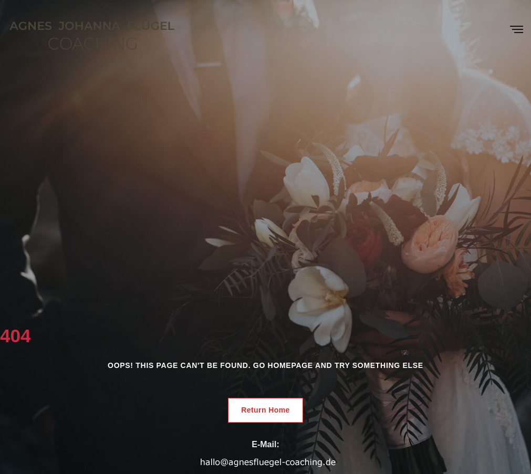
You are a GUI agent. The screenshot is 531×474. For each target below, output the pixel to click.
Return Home (265, 410)
